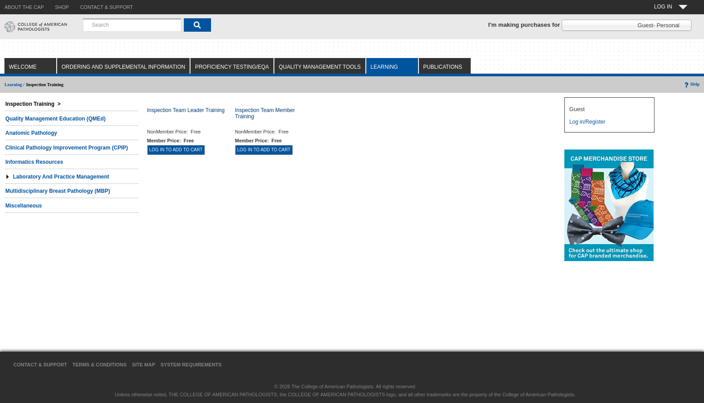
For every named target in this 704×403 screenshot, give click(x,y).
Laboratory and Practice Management (57, 177)
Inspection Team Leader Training (186, 110)
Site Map (143, 364)
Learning (384, 67)
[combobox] (132, 25)
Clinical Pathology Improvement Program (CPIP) (66, 148)
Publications (442, 67)
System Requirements (191, 364)
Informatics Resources (34, 162)
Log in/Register (587, 122)
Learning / (14, 84)
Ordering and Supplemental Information (123, 67)
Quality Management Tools (320, 67)
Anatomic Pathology (31, 133)
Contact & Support (40, 364)
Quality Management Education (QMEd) (55, 119)
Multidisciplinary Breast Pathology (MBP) (57, 191)
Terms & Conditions (99, 364)
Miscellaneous (23, 206)
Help (691, 84)
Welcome (23, 67)
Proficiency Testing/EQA (232, 67)
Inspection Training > (33, 104)
